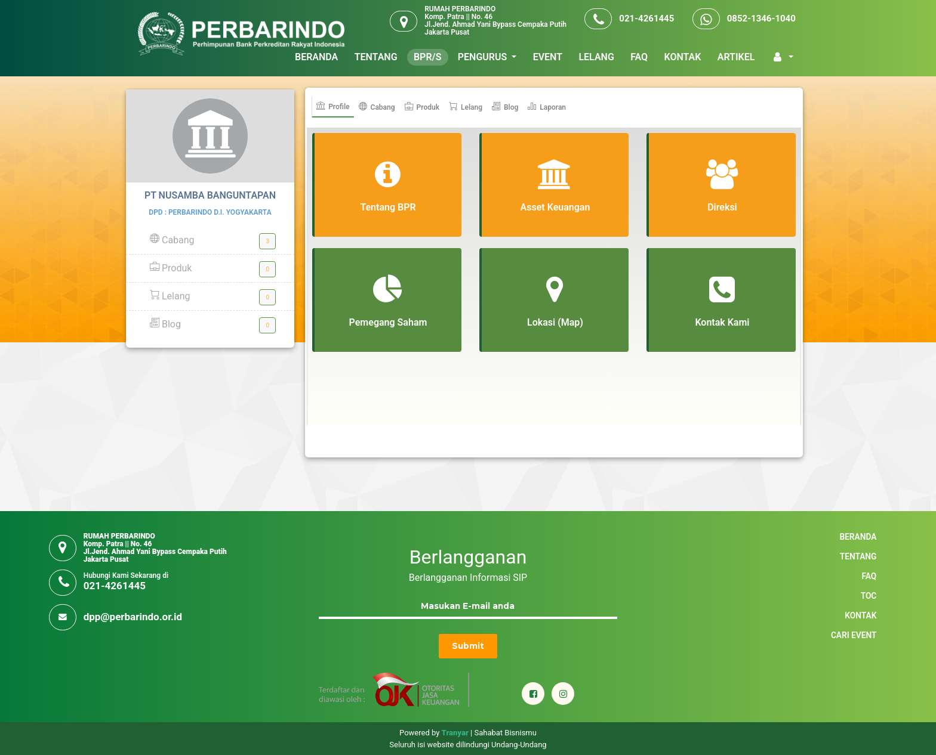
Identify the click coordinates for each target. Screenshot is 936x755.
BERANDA (316, 57)
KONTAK (682, 57)
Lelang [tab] (465, 107)
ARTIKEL (736, 57)
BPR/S (427, 57)
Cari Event (853, 635)
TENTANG (376, 57)
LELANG (596, 57)
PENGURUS (483, 57)
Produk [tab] (422, 107)
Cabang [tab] (377, 107)
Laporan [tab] (547, 107)
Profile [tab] (332, 106)
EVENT (547, 57)
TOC (869, 596)
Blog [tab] (505, 107)
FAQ (639, 57)
